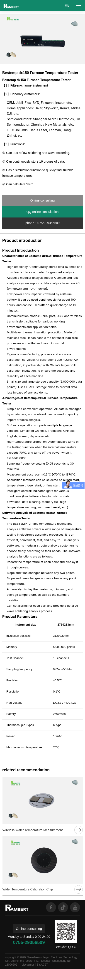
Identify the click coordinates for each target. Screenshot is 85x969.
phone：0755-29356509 (42, 223)
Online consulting (42, 200)
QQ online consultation (43, 212)
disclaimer (28, 964)
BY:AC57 (42, 964)
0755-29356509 (29, 942)
